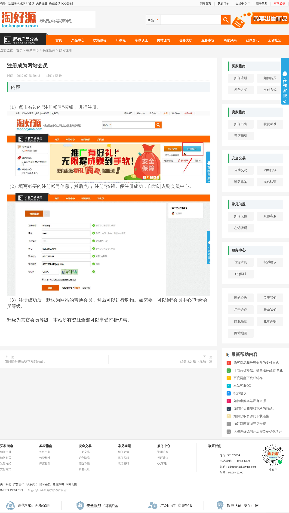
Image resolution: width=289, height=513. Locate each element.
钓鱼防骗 (270, 170)
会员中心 (241, 3)
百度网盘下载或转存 (248, 378)
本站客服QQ (242, 385)
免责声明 (270, 321)
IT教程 (121, 40)
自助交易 (240, 170)
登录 (31, 3)
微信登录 (54, 3)
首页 (58, 40)
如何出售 (240, 124)
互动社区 (274, 40)
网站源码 (163, 40)
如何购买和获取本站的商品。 (26, 361)
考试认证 (141, 40)
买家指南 (49, 50)
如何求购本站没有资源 (250, 401)
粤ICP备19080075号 (12, 490)
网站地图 (240, 333)
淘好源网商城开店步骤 (250, 424)
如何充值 (240, 216)
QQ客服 (240, 274)
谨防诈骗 (240, 182)
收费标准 (270, 124)
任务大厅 (185, 40)
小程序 (273, 468)
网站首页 (205, 3)
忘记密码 (240, 228)
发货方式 (240, 90)
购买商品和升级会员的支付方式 (256, 363)
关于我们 (270, 298)
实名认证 (270, 182)
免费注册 (41, 3)
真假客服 (270, 216)
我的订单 (223, 3)
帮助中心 (32, 50)
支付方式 (270, 90)
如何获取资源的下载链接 (251, 416)
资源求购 (240, 262)
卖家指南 (239, 112)
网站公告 (240, 298)
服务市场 (207, 40)
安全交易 (239, 158)
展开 (285, 87)
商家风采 (230, 40)
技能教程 (99, 40)
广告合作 (240, 309)
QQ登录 (67, 3)
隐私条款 (240, 321)
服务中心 (239, 250)
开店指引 (240, 136)
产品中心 (77, 40)
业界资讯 (252, 40)
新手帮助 (261, 3)
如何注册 (65, 50)
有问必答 (279, 3)
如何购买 (270, 78)
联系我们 (270, 309)
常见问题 (239, 204)
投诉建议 (270, 262)
